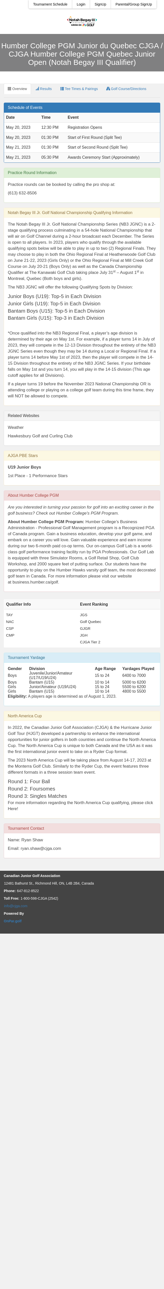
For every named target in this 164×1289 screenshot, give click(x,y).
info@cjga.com (15, 906)
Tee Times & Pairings (79, 89)
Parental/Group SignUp (133, 4)
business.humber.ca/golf (35, 582)
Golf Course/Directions (126, 89)
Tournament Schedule (50, 4)
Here (12, 808)
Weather (16, 427)
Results (43, 89)
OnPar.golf (13, 921)
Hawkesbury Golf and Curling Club (40, 436)
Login (81, 4)
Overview (17, 89)
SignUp (100, 4)
